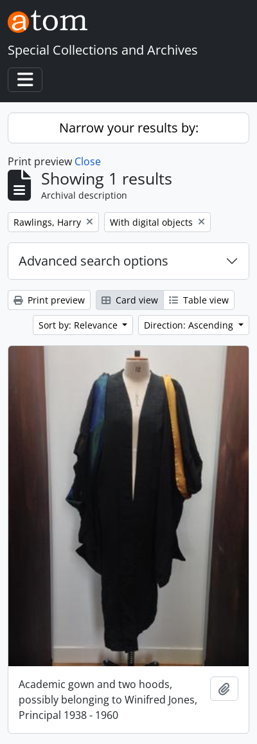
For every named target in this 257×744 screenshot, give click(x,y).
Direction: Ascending (190, 325)
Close (88, 161)
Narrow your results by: (129, 127)
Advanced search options (93, 260)
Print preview (49, 300)
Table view (199, 300)
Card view (130, 300)
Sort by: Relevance (79, 325)
